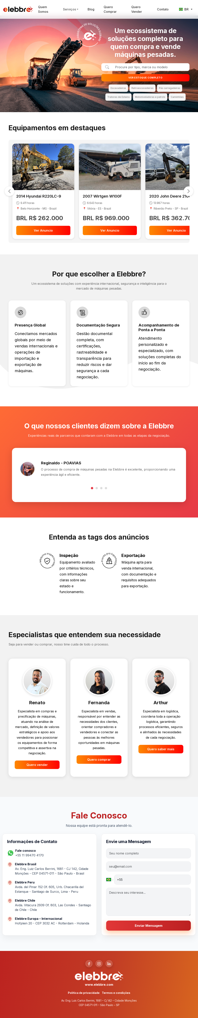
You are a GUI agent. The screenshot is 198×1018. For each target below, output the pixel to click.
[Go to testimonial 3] (101, 488)
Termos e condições (116, 992)
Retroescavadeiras (142, 88)
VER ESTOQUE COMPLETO (145, 77)
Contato (163, 9)
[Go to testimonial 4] (106, 488)
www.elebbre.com (99, 984)
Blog (91, 9)
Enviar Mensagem (148, 926)
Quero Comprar (110, 9)
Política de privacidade (84, 992)
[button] (31, 853)
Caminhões (177, 96)
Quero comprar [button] (99, 759)
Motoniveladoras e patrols (150, 96)
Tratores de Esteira (118, 96)
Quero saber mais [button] (160, 749)
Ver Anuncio (43, 230)
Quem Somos (43, 9)
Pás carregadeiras (169, 88)
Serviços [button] (69, 9)
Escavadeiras (118, 88)
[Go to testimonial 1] (92, 488)
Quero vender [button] (37, 765)
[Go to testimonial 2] (97, 488)
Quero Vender (136, 9)
